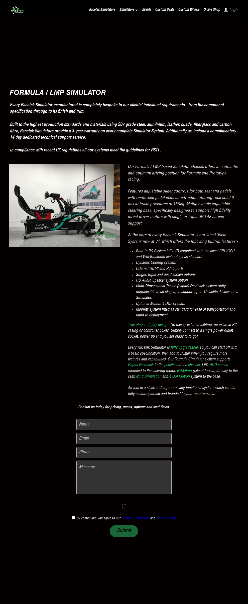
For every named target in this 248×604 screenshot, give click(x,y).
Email (84, 438)
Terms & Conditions (135, 518)
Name (84, 424)
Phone (84, 452)
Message (87, 467)
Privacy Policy (165, 518)
